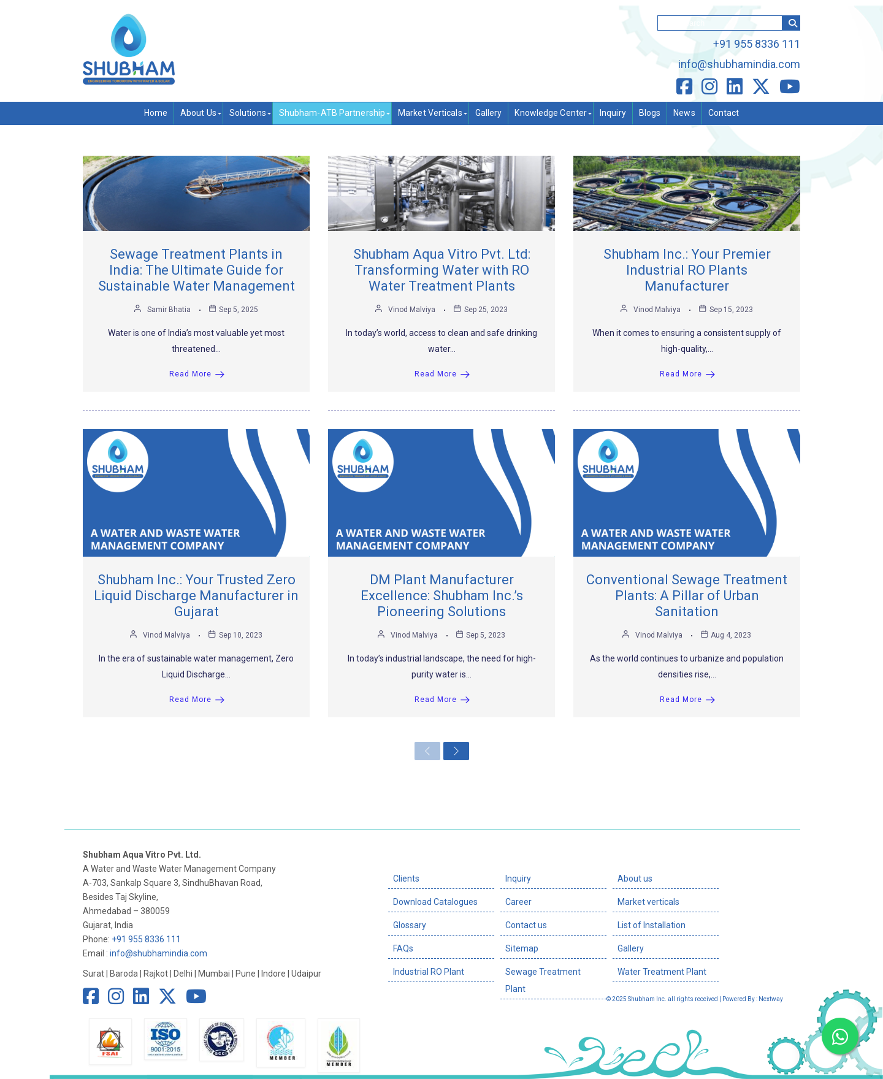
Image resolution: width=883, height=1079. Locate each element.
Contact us (526, 925)
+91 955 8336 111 (756, 43)
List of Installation (651, 925)
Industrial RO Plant (428, 972)
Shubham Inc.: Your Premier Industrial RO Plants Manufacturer (687, 270)
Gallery (630, 948)
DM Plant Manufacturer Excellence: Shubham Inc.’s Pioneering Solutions (442, 595)
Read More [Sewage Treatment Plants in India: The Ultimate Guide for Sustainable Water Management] (196, 374)
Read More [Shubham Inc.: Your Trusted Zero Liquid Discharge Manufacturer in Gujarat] (196, 699)
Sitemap (521, 948)
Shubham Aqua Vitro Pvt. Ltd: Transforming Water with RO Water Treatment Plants (441, 270)
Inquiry (518, 878)
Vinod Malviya (411, 309)
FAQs (403, 948)
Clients (406, 878)
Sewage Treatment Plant (543, 980)
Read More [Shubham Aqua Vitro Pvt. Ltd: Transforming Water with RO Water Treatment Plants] (442, 374)
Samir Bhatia (169, 309)
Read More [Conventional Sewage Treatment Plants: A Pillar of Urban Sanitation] (687, 699)
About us (634, 878)
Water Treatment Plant (661, 972)
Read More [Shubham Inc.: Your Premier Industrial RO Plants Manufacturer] (687, 374)
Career (518, 902)
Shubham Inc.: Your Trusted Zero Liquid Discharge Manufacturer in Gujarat (196, 595)
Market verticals (648, 902)
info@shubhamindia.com (739, 64)
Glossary (409, 925)
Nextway (771, 999)
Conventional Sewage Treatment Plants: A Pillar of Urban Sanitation (686, 595)
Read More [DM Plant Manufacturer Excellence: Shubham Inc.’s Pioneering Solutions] (442, 699)
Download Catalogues (435, 902)
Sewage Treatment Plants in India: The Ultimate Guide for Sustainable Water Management (196, 270)
